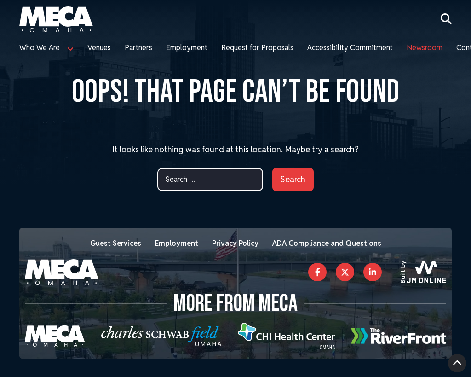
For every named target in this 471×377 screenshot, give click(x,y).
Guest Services (115, 243)
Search (293, 179)
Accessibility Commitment (350, 47)
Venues (99, 47)
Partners (138, 47)
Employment (186, 47)
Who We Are (39, 47)
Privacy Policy (235, 243)
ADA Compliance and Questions (326, 243)
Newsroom (424, 47)
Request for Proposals (257, 47)
